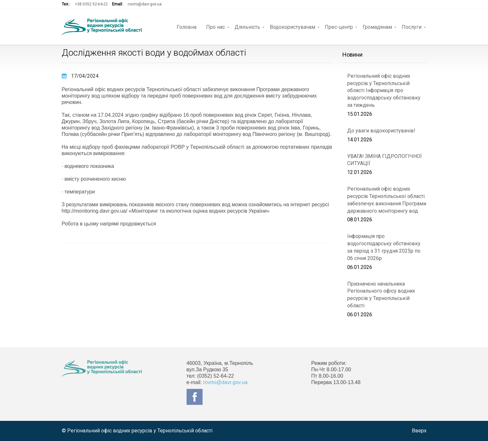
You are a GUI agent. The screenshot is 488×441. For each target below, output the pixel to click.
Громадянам (377, 26)
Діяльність (247, 26)
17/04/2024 (80, 76)
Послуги (411, 26)
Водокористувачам (292, 26)
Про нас (215, 26)
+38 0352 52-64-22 (91, 4)
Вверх (419, 431)
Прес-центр (339, 26)
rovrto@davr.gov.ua (145, 4)
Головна (186, 26)
